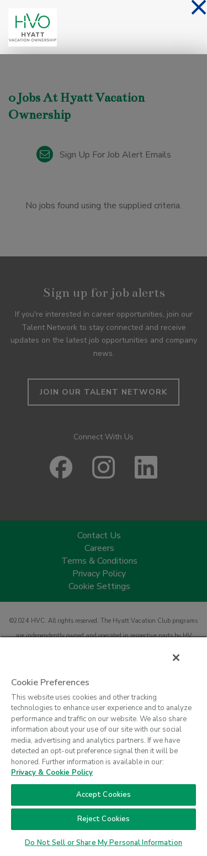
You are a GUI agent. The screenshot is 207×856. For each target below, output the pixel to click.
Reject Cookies (103, 819)
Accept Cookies (103, 795)
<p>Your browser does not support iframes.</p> (103, 420)
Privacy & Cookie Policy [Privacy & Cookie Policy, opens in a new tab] (52, 773)
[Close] (176, 657)
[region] (103, 746)
